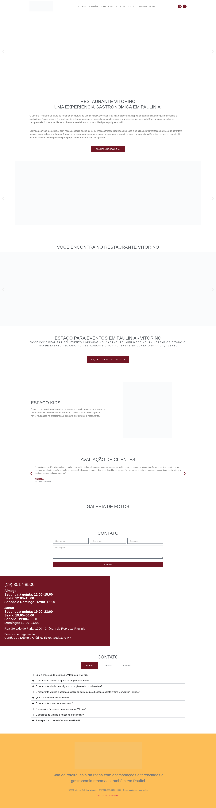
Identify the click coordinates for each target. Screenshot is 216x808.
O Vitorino (81, 6)
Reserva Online (146, 6)
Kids (104, 6)
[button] (3, 51)
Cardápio (94, 6)
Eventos (112, 6)
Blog (122, 6)
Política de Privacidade (108, 796)
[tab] (89, 665)
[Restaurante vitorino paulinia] (163, 611)
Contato (131, 6)
